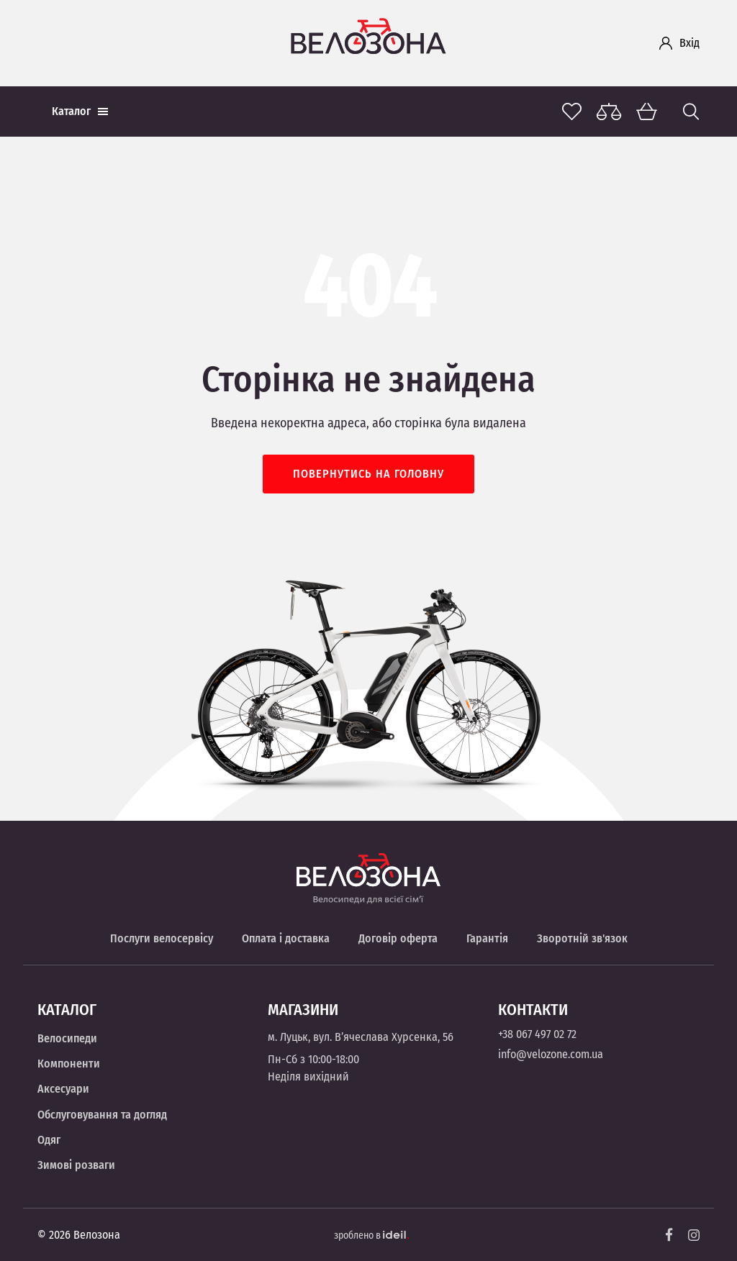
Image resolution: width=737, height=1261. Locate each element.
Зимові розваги (76, 1165)
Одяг (48, 1140)
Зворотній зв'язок (582, 938)
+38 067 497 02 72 (537, 1034)
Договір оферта (398, 938)
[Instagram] (694, 1235)
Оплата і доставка (286, 938)
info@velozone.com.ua (550, 1054)
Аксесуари (63, 1089)
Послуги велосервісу (161, 938)
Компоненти (68, 1063)
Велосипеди (67, 1038)
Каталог (80, 111)
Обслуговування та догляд (102, 1114)
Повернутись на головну (368, 474)
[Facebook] (669, 1235)
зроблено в (371, 1235)
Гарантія (487, 938)
